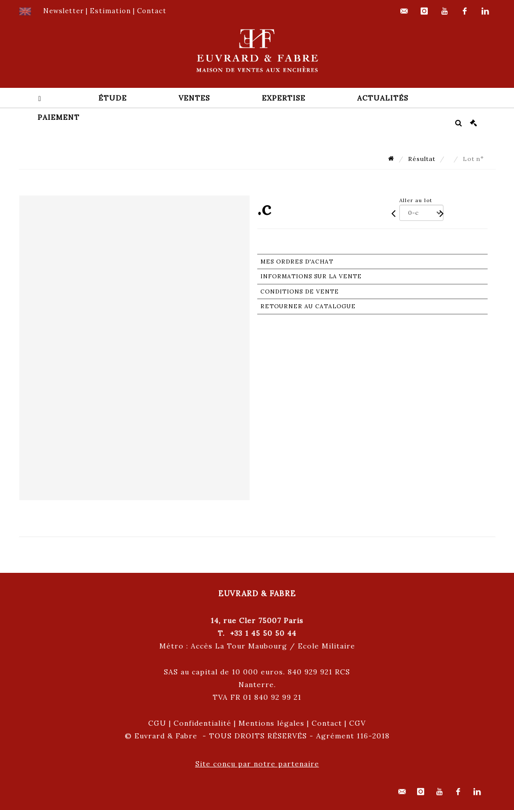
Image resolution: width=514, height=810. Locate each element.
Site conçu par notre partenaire (257, 763)
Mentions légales (271, 723)
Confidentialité (202, 723)
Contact (327, 723)
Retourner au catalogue (308, 306)
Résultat (421, 159)
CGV (357, 723)
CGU (157, 723)
